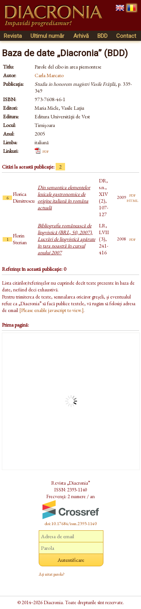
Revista (13, 36)
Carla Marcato (49, 75)
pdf (45, 151)
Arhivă (81, 36)
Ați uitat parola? (52, 574)
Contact (126, 36)
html (132, 200)
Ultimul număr (47, 36)
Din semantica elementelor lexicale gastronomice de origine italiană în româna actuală (64, 197)
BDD (102, 36)
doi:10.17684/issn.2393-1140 (71, 523)
